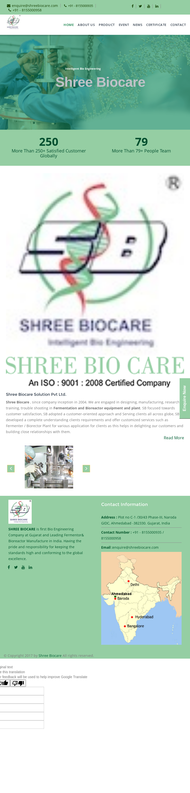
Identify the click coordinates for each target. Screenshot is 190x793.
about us (86, 24)
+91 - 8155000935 (80, 5)
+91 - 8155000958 (27, 10)
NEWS (137, 24)
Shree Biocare (51, 655)
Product (107, 24)
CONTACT (178, 24)
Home (69, 24)
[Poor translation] (18, 683)
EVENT (124, 24)
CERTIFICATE (156, 24)
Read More (174, 437)
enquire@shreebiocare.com (35, 5)
